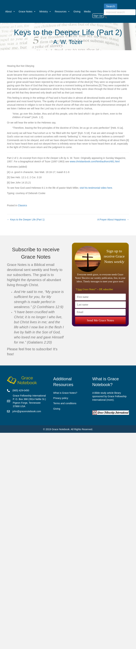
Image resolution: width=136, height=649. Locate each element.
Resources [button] (62, 11)
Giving (76, 11)
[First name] (100, 296)
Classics (22, 205)
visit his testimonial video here (96, 187)
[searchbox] (120, 12)
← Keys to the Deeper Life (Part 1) (26, 219)
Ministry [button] (45, 11)
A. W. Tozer (68, 42)
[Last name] (100, 304)
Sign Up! (98, 15)
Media (87, 11)
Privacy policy (60, 398)
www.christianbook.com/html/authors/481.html (95, 161)
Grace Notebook (61, 429)
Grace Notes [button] (27, 11)
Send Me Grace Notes (100, 320)
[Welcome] (1, 11)
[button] (105, 17)
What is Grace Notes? (65, 392)
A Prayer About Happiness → (113, 219)
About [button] (10, 11)
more (110, 399)
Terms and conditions (64, 403)
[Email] (100, 312)
